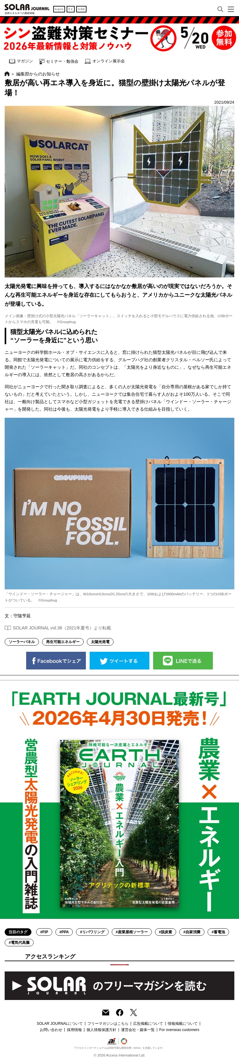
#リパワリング (92, 932)
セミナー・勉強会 (58, 61)
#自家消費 (191, 932)
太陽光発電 (100, 642)
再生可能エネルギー (63, 642)
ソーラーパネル (22, 642)
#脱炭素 (165, 932)
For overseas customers (179, 1030)
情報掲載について (183, 1023)
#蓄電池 (218, 932)
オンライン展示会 (105, 61)
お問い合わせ (51, 1030)
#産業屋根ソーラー (132, 932)
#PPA (64, 932)
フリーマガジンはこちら (108, 1023)
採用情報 (74, 1030)
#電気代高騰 (19, 942)
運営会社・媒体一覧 (138, 1030)
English (59, 9)
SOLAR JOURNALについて (60, 1023)
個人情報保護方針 (101, 1030)
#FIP (44, 932)
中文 (70, 9)
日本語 (81, 9)
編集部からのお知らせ (38, 73)
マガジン (21, 61)
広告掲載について (148, 1023)
